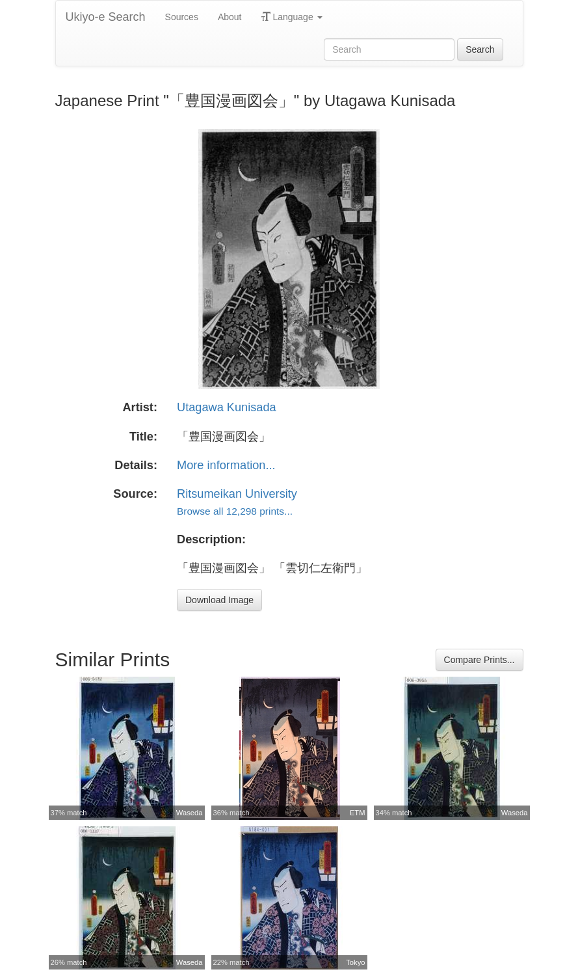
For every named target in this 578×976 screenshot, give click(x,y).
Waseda (189, 813)
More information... (226, 465)
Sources (181, 17)
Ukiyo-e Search (106, 16)
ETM (357, 813)
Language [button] (291, 17)
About (230, 17)
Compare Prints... (479, 660)
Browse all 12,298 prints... (235, 511)
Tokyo (355, 962)
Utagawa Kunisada (226, 407)
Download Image (219, 600)
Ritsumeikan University (237, 493)
